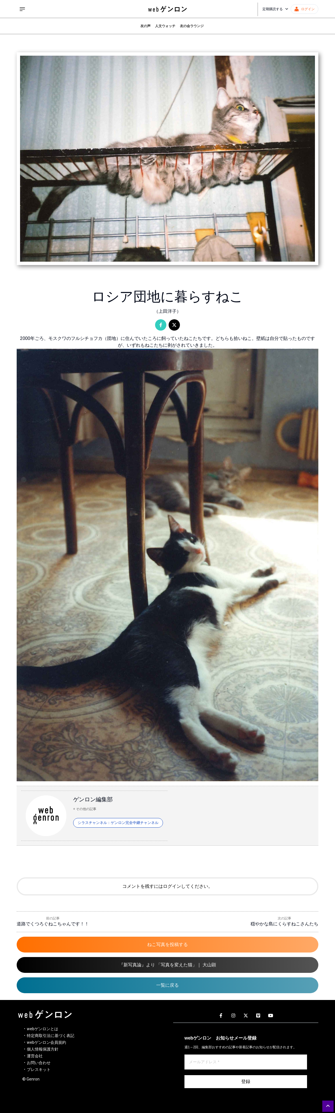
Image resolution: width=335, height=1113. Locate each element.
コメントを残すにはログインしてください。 (167, 886)
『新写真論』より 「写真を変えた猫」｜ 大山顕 (167, 964)
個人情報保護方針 (42, 1049)
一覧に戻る (167, 985)
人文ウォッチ (165, 26)
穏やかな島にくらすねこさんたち (284, 924)
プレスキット (39, 1069)
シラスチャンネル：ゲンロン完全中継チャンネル (118, 823)
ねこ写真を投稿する (167, 944)
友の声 (145, 26)
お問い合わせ (39, 1062)
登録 (245, 1081)
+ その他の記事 (84, 809)
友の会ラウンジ (192, 26)
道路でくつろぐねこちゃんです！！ (53, 924)
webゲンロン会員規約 (46, 1042)
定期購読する (275, 9)
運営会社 (35, 1056)
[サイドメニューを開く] (22, 9)
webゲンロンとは (42, 1029)
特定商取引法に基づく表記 (50, 1035)
